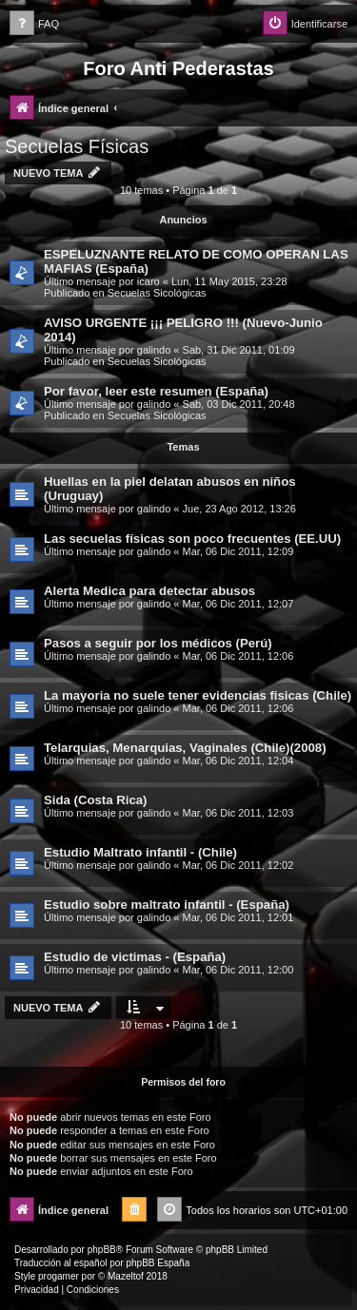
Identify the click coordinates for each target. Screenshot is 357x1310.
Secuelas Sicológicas (157, 293)
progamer (58, 1276)
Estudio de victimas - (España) (135, 957)
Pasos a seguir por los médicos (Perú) (158, 643)
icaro (148, 281)
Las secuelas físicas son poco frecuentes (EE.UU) (192, 538)
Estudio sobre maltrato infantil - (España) (166, 904)
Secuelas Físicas (77, 146)
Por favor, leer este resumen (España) (156, 391)
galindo (153, 350)
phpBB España (157, 1263)
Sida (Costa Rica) (95, 800)
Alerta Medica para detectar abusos (149, 591)
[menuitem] (34, 24)
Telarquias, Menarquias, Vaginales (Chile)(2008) (185, 748)
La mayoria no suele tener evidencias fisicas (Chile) (197, 695)
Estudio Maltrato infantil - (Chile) (140, 852)
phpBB (102, 1249)
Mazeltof (126, 1276)
